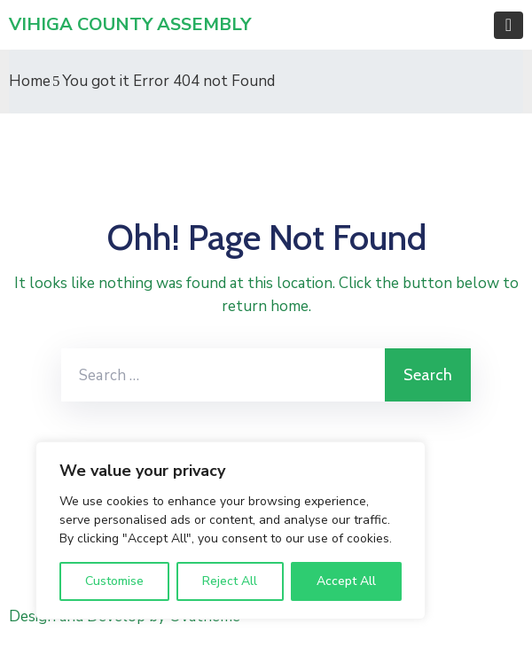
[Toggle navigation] (508, 25)
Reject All (229, 581)
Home (30, 81)
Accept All (346, 581)
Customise (114, 581)
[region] (230, 530)
